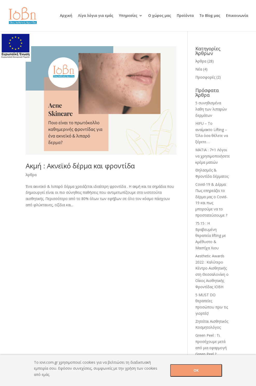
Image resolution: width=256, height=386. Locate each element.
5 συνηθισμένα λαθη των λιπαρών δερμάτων (211, 109)
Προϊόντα (185, 16)
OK (196, 370)
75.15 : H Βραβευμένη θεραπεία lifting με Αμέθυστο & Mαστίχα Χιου (210, 235)
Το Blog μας (210, 16)
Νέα (198, 69)
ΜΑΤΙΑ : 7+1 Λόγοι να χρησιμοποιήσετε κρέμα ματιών (212, 156)
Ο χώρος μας (159, 16)
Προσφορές (205, 77)
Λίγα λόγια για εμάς (95, 16)
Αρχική (66, 16)
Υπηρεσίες (128, 16)
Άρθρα (31, 174)
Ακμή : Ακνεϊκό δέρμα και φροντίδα (80, 165)
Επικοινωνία (237, 16)
